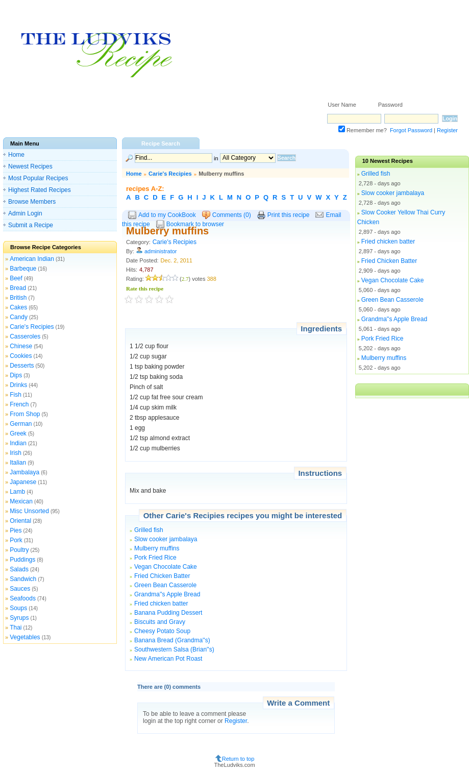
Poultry (19, 549)
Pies (15, 530)
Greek (18, 433)
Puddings (22, 559)
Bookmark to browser (195, 224)
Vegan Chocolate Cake (165, 566)
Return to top (238, 758)
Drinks (18, 385)
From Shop (25, 414)
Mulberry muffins (156, 548)
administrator (160, 251)
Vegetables (25, 637)
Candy (19, 317)
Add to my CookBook (167, 215)
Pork (16, 540)
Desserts (22, 365)
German (21, 423)
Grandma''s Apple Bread (167, 594)
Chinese (21, 346)
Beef (16, 278)
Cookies (21, 355)
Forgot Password (411, 130)
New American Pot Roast (168, 658)
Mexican (21, 501)
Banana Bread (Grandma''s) (172, 640)
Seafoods (23, 598)
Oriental (20, 520)
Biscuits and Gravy (159, 621)
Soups (18, 608)
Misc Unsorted (29, 511)
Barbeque (23, 268)
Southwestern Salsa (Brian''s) (174, 649)
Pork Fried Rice (155, 557)
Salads (19, 569)
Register (447, 130)
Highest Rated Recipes (39, 190)
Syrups (19, 617)
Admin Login (25, 213)
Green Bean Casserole (165, 585)
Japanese (23, 482)
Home (16, 154)
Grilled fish (148, 530)
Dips (16, 375)
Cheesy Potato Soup (162, 631)
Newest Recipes (30, 166)
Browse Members (32, 201)
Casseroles (25, 336)
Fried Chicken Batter (162, 576)
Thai (15, 627)
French (19, 404)
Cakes (18, 307)
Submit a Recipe (30, 225)
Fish (15, 394)
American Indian (32, 258)
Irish (15, 452)
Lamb (17, 491)
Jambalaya (24, 472)
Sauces (20, 588)
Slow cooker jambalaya (165, 539)
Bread (18, 288)
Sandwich (23, 579)
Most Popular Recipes (38, 178)
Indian (18, 443)
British (18, 297)
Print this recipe (288, 215)
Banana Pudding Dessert (168, 612)
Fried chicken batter (161, 603)
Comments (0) (231, 215)
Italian (18, 462)
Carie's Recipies (32, 326)
